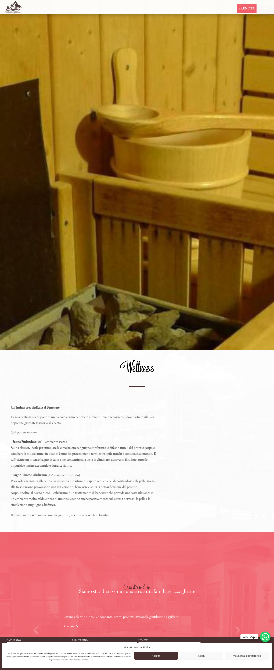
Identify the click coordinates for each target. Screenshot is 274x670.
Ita (263, 8)
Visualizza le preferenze (247, 655)
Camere (46, 8)
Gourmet (69, 8)
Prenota (247, 8)
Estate (182, 8)
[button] (36, 630)
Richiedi (224, 8)
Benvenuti (23, 8)
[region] (137, 175)
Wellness (92, 8)
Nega (201, 655)
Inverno (202, 8)
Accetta (156, 655)
